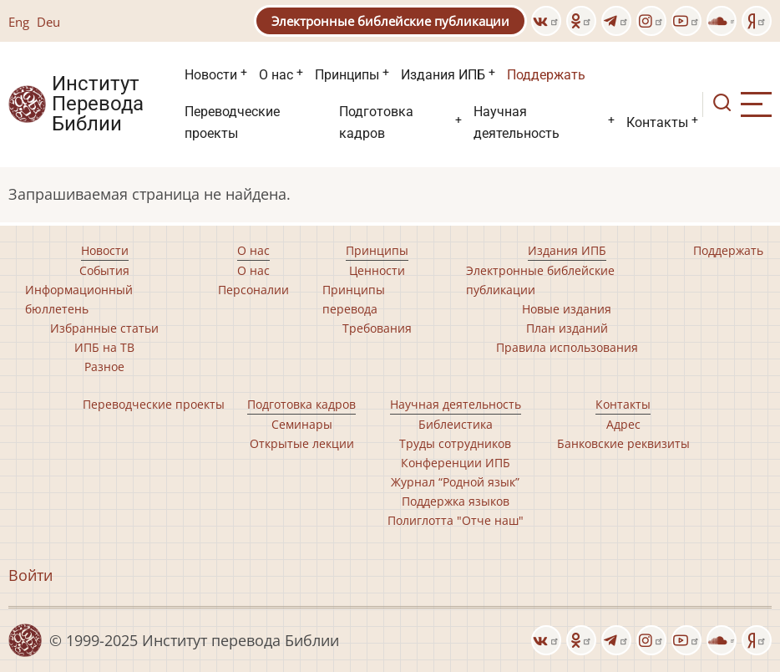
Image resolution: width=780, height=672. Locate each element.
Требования (377, 328)
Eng (18, 21)
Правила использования (567, 347)
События (104, 270)
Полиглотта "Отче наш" (455, 520)
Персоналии (253, 290)
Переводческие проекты (232, 122)
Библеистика (455, 424)
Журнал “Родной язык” (455, 482)
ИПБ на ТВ (104, 347)
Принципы (347, 75)
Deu (48, 21)
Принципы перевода (353, 299)
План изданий (567, 328)
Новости (211, 75)
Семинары (301, 424)
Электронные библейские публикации (390, 21)
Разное (104, 366)
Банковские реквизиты (623, 443)
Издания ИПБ (443, 75)
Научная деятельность (517, 122)
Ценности (377, 270)
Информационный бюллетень (79, 299)
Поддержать (546, 75)
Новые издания (566, 309)
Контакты (657, 122)
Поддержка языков (455, 501)
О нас (276, 75)
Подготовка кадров (376, 122)
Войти (30, 575)
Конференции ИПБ (455, 463)
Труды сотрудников (455, 443)
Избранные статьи (104, 328)
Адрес (623, 424)
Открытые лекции (302, 443)
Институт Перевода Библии (98, 104)
